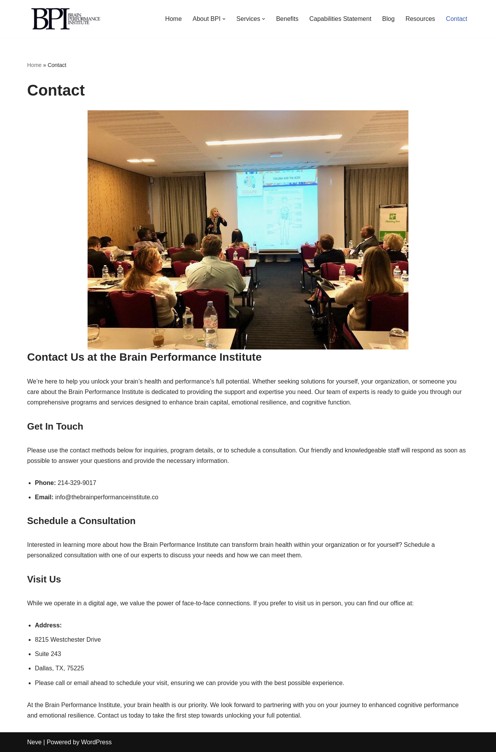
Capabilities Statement (340, 18)
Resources (420, 18)
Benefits (287, 18)
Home (173, 18)
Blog (388, 18)
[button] (224, 19)
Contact (456, 18)
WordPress (96, 742)
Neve (34, 742)
